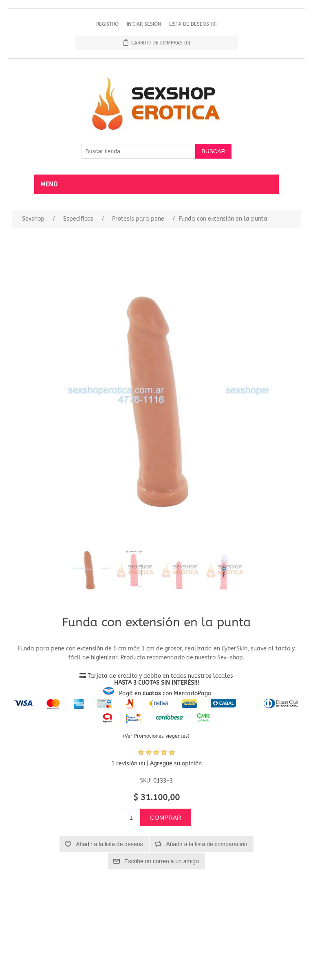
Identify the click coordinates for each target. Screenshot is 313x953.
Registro (107, 24)
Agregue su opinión (176, 763)
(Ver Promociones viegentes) (156, 736)
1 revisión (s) (128, 763)
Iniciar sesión (144, 24)
